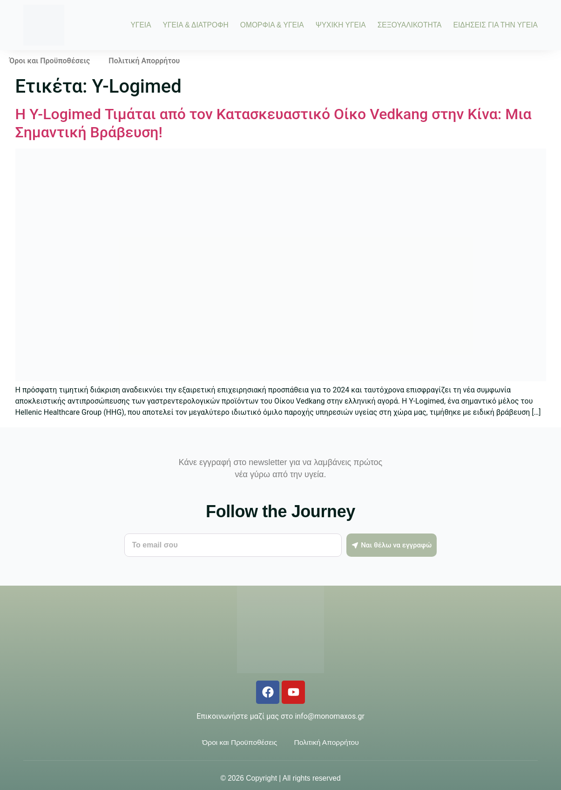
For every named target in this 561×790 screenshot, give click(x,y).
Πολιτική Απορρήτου (144, 60)
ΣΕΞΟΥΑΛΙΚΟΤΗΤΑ (410, 25)
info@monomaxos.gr (329, 716)
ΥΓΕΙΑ (140, 25)
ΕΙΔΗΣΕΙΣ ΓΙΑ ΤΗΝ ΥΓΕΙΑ (495, 25)
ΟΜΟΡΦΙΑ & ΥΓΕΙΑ (272, 25)
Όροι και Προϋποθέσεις (49, 60)
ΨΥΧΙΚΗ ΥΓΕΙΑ (341, 25)
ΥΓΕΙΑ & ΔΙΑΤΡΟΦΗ (196, 25)
